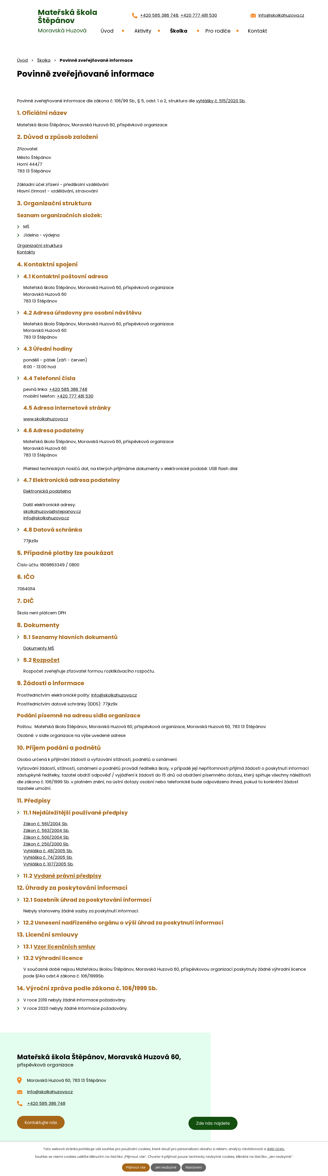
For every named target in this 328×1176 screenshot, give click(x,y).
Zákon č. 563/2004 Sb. (46, 830)
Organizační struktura (39, 245)
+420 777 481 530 (198, 15)
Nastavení (194, 1167)
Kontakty (26, 252)
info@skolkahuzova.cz (281, 15)
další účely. (276, 1148)
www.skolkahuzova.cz (45, 419)
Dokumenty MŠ (38, 648)
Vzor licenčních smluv (64, 946)
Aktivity (142, 31)
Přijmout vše (136, 1167)
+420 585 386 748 (159, 15)
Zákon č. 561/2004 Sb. (45, 824)
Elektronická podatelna (47, 491)
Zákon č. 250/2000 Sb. (46, 844)
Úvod (22, 60)
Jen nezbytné (166, 1167)
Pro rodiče (217, 31)
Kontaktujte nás (42, 1123)
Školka (43, 60)
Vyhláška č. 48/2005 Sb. (48, 851)
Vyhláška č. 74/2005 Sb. (48, 857)
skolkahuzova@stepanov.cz (52, 511)
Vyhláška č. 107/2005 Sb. (48, 864)
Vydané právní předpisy (67, 876)
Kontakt (257, 31)
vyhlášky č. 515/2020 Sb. (220, 101)
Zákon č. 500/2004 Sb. (46, 837)
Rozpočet (46, 660)
